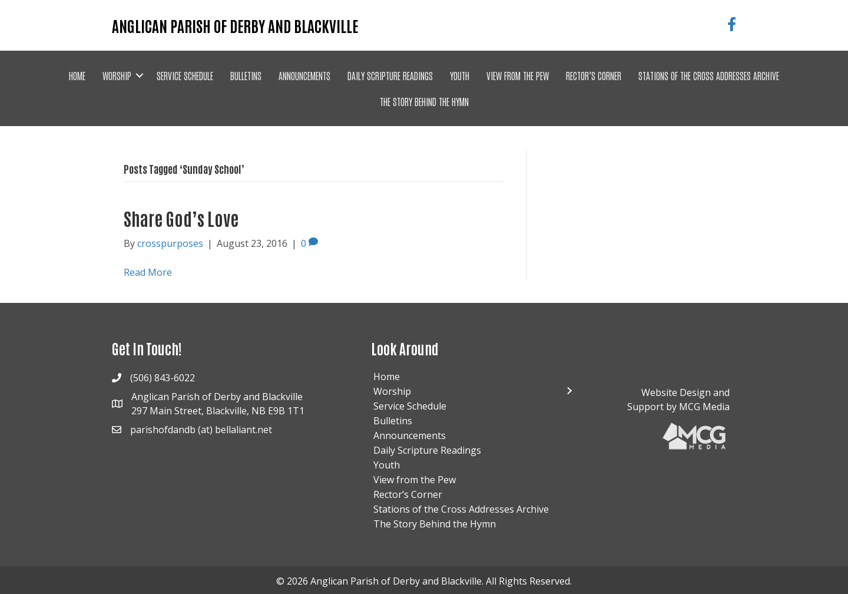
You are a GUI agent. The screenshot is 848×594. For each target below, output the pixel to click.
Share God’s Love (181, 217)
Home (77, 75)
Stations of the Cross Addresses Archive (708, 75)
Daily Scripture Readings (390, 75)
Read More (148, 272)
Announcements (304, 75)
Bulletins (245, 75)
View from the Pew (517, 75)
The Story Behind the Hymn (424, 101)
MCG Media (704, 406)
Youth (459, 75)
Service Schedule (185, 75)
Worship (116, 75)
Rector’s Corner (593, 75)
